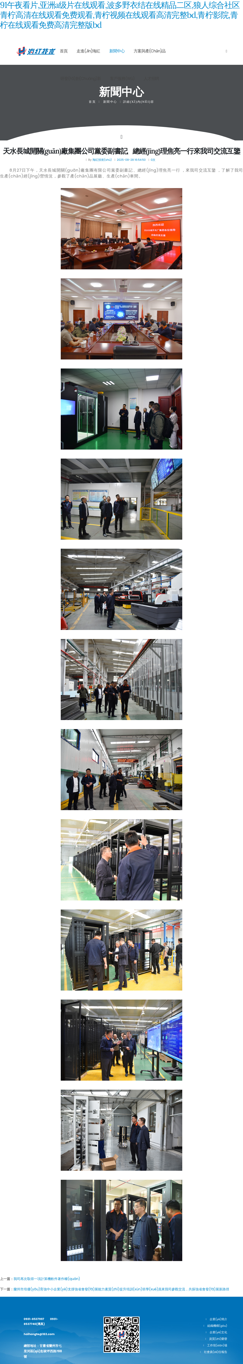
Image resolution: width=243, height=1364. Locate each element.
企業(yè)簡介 (218, 1319)
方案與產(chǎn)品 (150, 51)
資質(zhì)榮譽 (218, 1339)
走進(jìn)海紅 (88, 51)
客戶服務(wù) (122, 78)
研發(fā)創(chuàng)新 (80, 78)
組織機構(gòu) (217, 1326)
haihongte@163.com (40, 1335)
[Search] (226, 51)
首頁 (64, 51)
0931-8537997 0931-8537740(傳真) (42, 1322)
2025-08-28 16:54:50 (131, 160)
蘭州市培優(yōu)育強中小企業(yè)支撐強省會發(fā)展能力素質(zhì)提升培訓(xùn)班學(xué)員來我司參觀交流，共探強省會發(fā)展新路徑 (121, 1289)
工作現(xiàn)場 (217, 1345)
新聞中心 (117, 51)
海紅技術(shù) (102, 160)
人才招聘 (151, 78)
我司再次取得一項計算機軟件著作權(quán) (47, 1278)
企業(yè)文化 (218, 1332)
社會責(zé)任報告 (215, 1352)
